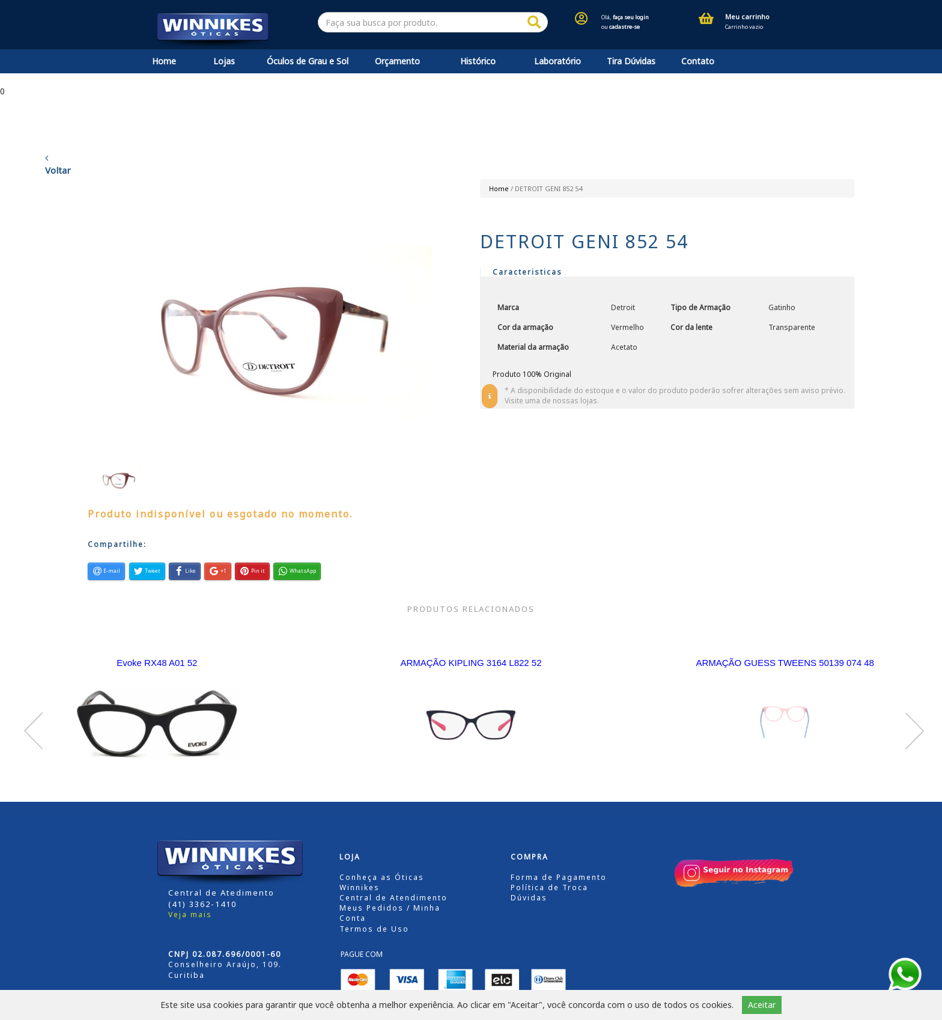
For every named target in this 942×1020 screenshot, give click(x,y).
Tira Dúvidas (631, 61)
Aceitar (762, 1004)
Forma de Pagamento (559, 877)
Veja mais (190, 914)
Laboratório (557, 61)
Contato (697, 61)
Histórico (478, 61)
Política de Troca (549, 887)
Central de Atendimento (393, 898)
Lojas (224, 61)
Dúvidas (529, 898)
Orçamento (397, 61)
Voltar (58, 164)
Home (164, 61)
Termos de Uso (374, 929)
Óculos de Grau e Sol (307, 61)
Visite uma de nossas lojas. (552, 400)
